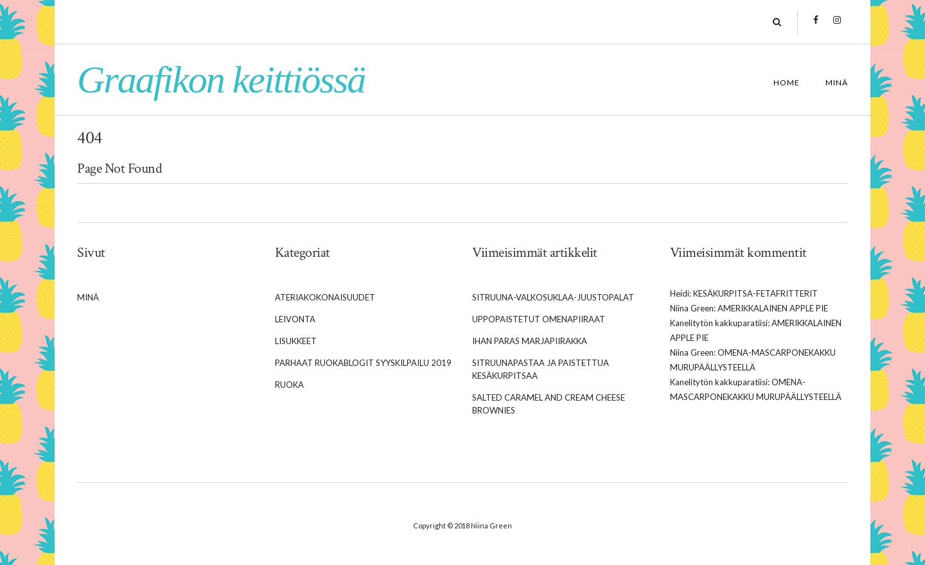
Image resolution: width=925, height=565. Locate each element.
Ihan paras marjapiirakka (529, 341)
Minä (836, 82)
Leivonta (295, 319)
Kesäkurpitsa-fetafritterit (755, 293)
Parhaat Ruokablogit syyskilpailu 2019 (363, 363)
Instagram (837, 26)
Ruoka (289, 384)
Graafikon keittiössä (221, 79)
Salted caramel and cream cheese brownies (548, 403)
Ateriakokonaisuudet (325, 297)
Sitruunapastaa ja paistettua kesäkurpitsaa (540, 369)
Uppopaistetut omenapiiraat (538, 319)
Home (786, 82)
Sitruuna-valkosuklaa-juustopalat (553, 297)
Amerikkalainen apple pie (773, 308)
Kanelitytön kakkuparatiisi (719, 323)
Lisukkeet (296, 341)
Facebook (815, 26)
